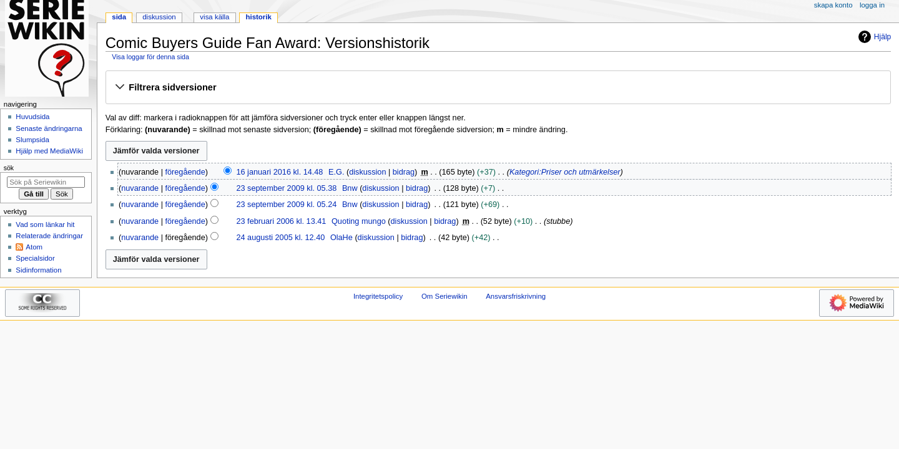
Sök (9, 167)
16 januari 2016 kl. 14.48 (279, 172)
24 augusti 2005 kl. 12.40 (280, 237)
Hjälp (873, 37)
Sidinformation (38, 270)
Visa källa (214, 17)
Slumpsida (32, 139)
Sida (119, 17)
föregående (185, 172)
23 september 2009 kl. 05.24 (286, 204)
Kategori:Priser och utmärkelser (565, 172)
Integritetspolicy (378, 296)
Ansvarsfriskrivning (516, 296)
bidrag (404, 172)
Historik (259, 17)
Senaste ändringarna (49, 128)
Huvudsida (32, 116)
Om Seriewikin (444, 296)
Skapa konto (833, 5)
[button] (498, 88)
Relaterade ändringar (49, 235)
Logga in (872, 5)
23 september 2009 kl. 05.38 (286, 188)
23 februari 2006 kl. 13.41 (281, 221)
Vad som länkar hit (45, 224)
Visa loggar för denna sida (150, 56)
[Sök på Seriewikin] (46, 182)
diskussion (367, 172)
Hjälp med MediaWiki (49, 151)
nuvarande (140, 188)
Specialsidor (35, 258)
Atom (34, 247)
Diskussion (158, 17)
